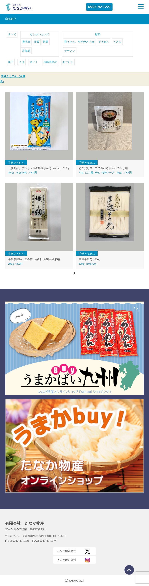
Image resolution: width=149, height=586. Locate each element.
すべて (12, 34)
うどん (117, 41)
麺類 (97, 34)
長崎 (36, 41)
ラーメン (69, 50)
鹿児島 (26, 41)
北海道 (26, 50)
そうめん (103, 41)
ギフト (34, 61)
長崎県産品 (50, 61)
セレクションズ (39, 34)
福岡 (45, 41)
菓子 (10, 61)
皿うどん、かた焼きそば (79, 41)
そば (21, 61)
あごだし (67, 61)
